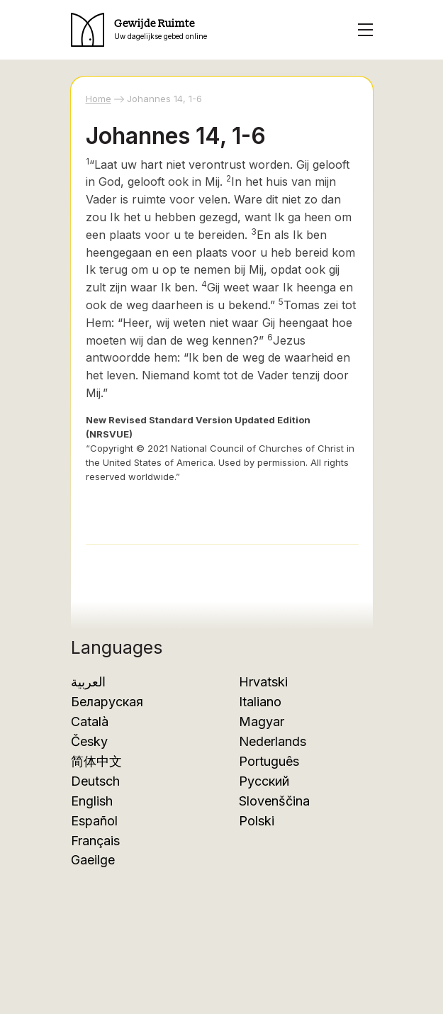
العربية (88, 681)
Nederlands (272, 741)
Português (269, 761)
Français (95, 840)
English (92, 800)
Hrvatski (263, 681)
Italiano (260, 701)
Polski (256, 820)
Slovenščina (274, 800)
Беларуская (107, 701)
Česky (89, 741)
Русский (264, 781)
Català (89, 721)
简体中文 (96, 761)
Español (94, 820)
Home (98, 98)
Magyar (261, 721)
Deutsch (95, 781)
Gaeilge (93, 859)
